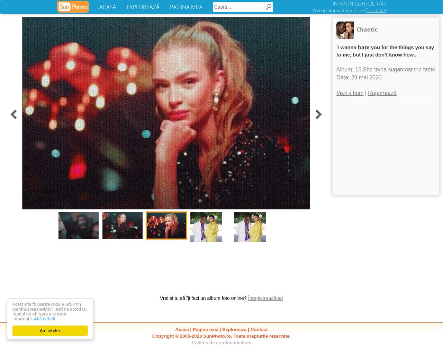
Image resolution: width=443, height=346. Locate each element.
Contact (259, 329)
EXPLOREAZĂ (143, 7)
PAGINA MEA (186, 7)
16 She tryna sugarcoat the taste (395, 69)
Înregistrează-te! (265, 298)
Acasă (182, 329)
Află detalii (44, 319)
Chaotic (367, 29)
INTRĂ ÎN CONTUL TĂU (359, 3)
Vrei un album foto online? (349, 10)
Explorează (234, 329)
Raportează (382, 93)
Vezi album (349, 93)
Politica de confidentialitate (222, 342)
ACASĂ (107, 7)
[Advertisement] (386, 148)
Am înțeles (50, 331)
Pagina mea (205, 329)
